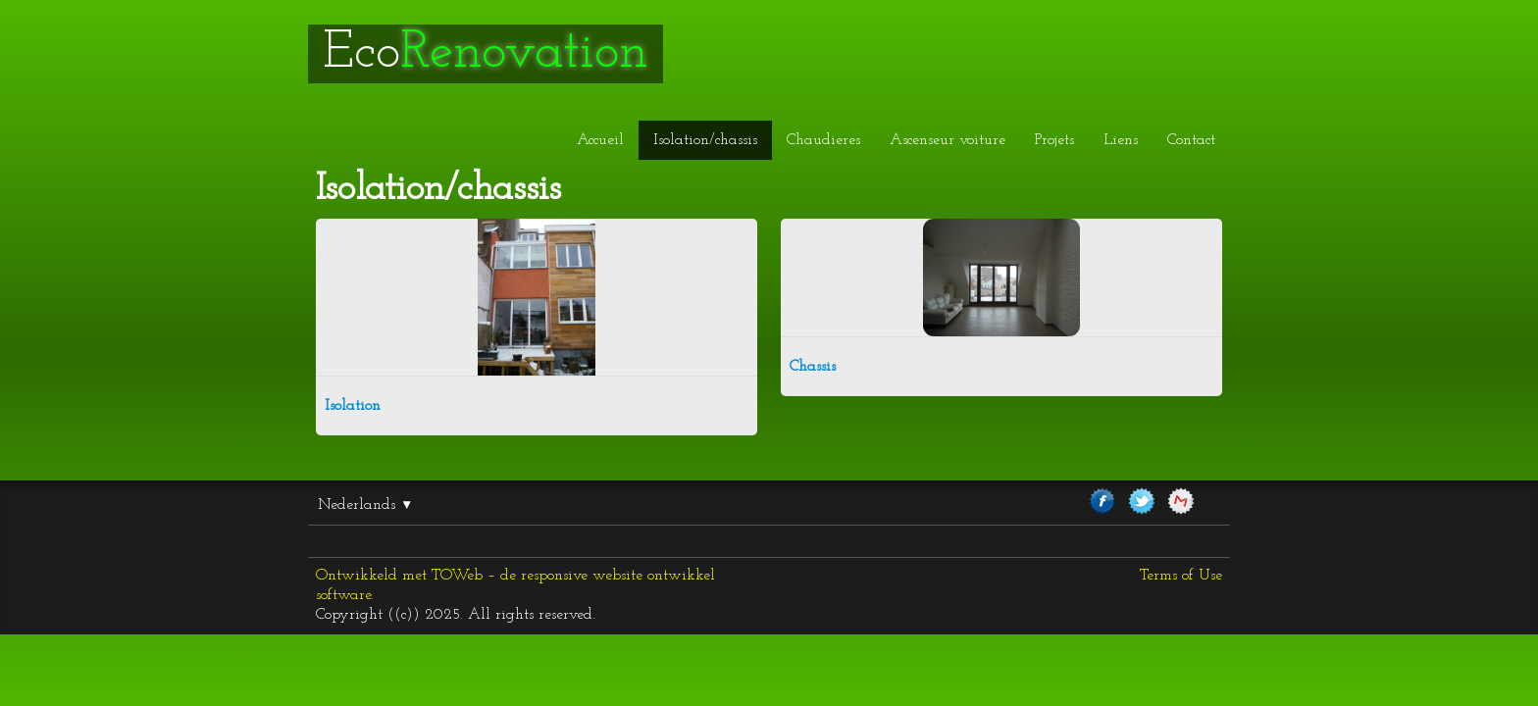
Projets (1054, 140)
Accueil (600, 140)
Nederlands (365, 505)
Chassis (813, 367)
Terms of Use (1181, 575)
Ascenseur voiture (947, 140)
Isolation (353, 406)
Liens (1120, 140)
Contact (1191, 140)
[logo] (485, 54)
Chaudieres (823, 140)
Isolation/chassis (705, 140)
